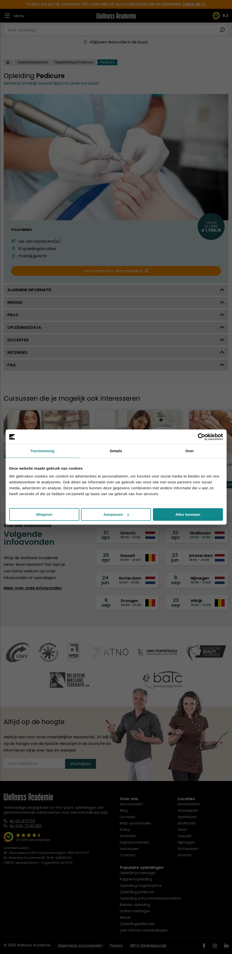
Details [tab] (116, 451)
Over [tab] (189, 451)
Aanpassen (116, 514)
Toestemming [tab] (42, 451)
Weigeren (44, 514)
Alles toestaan (187, 514)
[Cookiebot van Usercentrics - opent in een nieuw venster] (201, 436)
